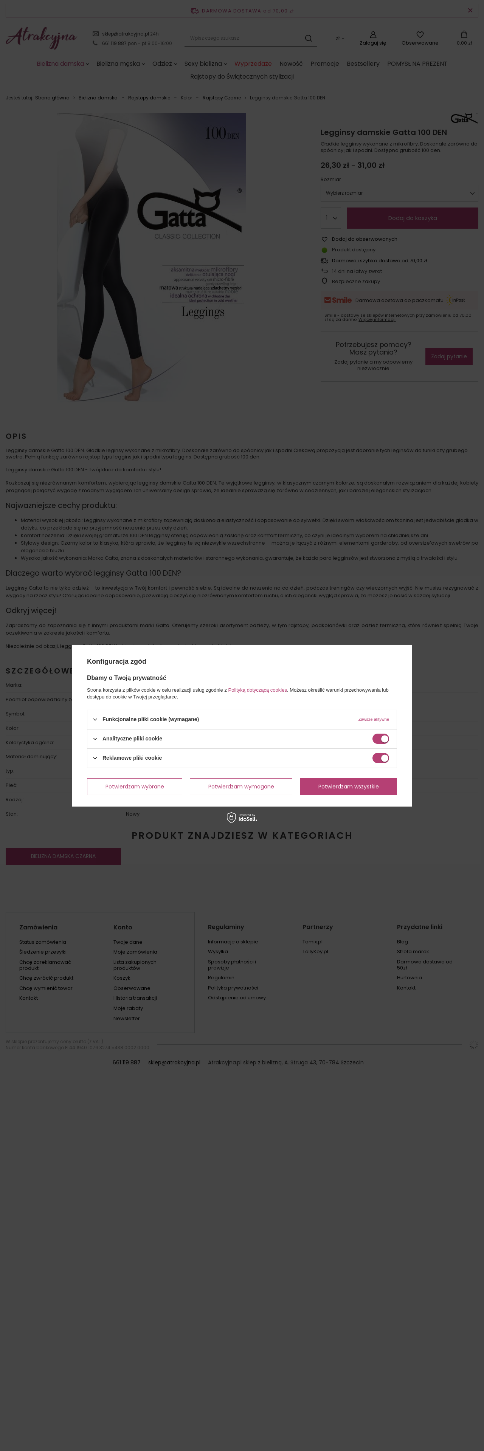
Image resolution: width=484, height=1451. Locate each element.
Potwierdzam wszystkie (348, 786)
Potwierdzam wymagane (241, 786)
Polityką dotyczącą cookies (257, 689)
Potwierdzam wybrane (134, 786)
